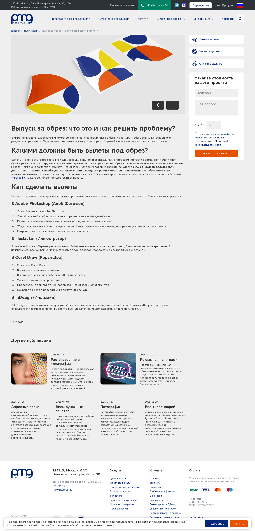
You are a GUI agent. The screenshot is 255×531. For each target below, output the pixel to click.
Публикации (156, 500)
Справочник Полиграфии (163, 508)
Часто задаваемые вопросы (165, 513)
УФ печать (116, 495)
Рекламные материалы (123, 500)
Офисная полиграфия (122, 504)
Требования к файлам (162, 491)
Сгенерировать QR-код (162, 504)
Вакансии (154, 483)
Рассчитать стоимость (216, 152)
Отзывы (153, 478)
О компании (156, 495)
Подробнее (216, 523)
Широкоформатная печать (125, 487)
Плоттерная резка (120, 491)
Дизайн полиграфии (170, 18)
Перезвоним (200, 5)
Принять (238, 523)
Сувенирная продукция (114, 18)
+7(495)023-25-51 (62, 489)
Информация (202, 18)
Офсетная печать (120, 483)
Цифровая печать (120, 478)
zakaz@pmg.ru (224, 5)
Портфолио (155, 487)
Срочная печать (119, 508)
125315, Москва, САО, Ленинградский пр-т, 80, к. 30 (41, 3)
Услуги (141, 18)
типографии (18, 177)
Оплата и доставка (122, 5)
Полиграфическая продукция (69, 18)
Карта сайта (196, 517)
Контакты (228, 18)
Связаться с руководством (164, 517)
